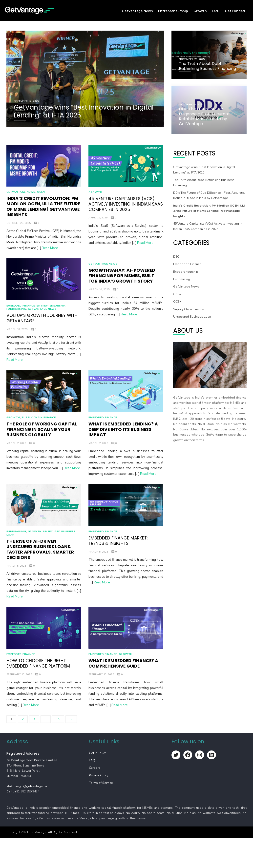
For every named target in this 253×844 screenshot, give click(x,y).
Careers (94, 774)
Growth (200, 11)
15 (57, 725)
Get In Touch (97, 759)
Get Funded (235, 11)
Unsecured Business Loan (192, 316)
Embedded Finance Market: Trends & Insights (117, 545)
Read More (49, 249)
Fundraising (15, 311)
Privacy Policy (98, 781)
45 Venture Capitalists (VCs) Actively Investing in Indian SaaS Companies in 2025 (125, 204)
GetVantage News (137, 11)
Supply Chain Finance (38, 421)
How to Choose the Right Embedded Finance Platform (37, 669)
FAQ (92, 766)
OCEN (40, 192)
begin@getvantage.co (30, 792)
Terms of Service (101, 789)
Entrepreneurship (173, 11)
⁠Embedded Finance (19, 307)
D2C (215, 11)
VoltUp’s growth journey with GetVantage (41, 320)
